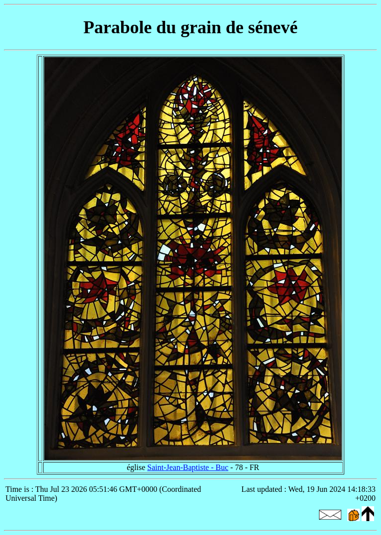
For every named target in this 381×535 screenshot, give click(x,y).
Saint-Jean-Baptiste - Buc (188, 467)
